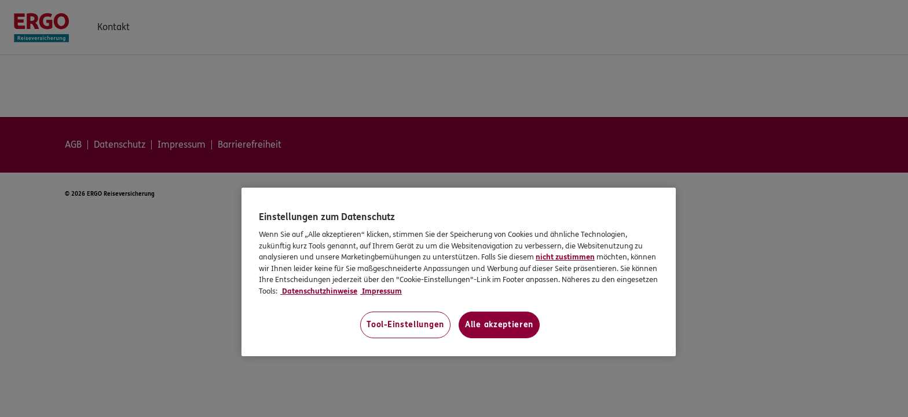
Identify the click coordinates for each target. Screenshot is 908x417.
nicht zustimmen (565, 257)
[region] (458, 272)
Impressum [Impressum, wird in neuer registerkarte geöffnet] (381, 291)
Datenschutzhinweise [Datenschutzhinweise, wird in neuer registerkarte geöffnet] (318, 291)
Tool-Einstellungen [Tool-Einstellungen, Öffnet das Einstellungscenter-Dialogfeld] (405, 325)
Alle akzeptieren (499, 325)
